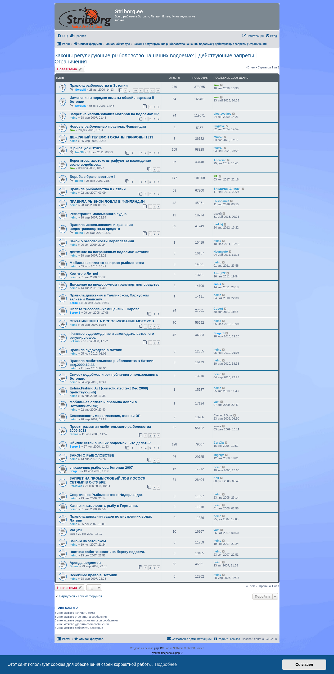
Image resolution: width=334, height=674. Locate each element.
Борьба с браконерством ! (92, 177)
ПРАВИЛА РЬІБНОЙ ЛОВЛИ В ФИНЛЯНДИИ (107, 201)
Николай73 (221, 201)
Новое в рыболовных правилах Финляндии (108, 126)
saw (216, 85)
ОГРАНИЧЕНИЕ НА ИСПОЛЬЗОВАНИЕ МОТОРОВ (112, 321)
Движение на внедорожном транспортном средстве (114, 284)
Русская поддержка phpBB (167, 653)
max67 (218, 136)
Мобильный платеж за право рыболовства (107, 263)
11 (141, 90)
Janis (217, 284)
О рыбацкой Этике (86, 148)
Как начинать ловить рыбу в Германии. (104, 506)
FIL (216, 176)
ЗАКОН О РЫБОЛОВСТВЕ (92, 455)
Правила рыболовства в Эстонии (99, 85)
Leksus (75, 341)
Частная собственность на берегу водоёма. (107, 552)
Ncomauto (221, 251)
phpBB (158, 648)
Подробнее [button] (166, 664)
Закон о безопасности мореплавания (102, 241)
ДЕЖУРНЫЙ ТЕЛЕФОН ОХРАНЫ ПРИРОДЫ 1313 (111, 137)
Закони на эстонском (88, 541)
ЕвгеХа (219, 442)
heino (73, 117)
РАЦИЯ (76, 530)
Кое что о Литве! (84, 274)
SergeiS (80, 89)
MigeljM (219, 455)
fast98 (79, 152)
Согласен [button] (304, 664)
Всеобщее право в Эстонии (93, 575)
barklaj (218, 224)
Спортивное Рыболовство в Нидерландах (106, 495)
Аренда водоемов (85, 563)
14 (158, 90)
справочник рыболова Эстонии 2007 (101, 468)
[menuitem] (62, 36)
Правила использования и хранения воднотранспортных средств (101, 227)
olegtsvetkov (222, 113)
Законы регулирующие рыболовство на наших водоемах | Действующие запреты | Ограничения (156, 58)
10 (135, 90)
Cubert (218, 308)
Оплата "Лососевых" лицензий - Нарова (104, 309)
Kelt (216, 478)
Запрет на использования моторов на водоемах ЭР (114, 114)
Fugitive (219, 126)
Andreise (220, 160)
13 (152, 90)
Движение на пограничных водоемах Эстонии (110, 252)
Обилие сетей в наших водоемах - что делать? (110, 443)
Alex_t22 (219, 273)
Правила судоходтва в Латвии (96, 350)
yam (216, 401)
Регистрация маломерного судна (98, 214)
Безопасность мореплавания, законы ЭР (105, 416)
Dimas (74, 434)
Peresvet (76, 485)
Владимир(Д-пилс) (227, 188)
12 (146, 90)
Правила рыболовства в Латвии (98, 189)
